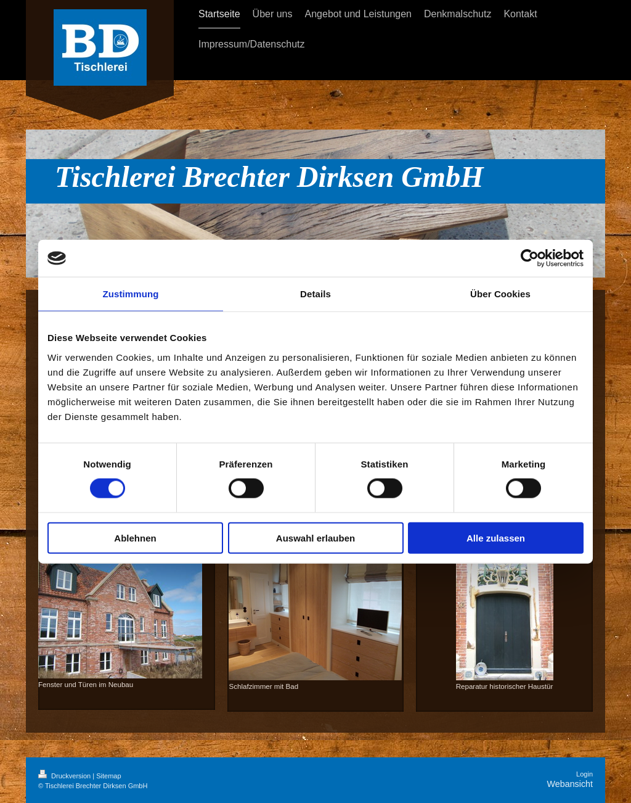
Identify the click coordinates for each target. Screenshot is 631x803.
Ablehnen (135, 537)
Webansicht (570, 784)
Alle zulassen (495, 537)
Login (584, 774)
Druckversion (65, 776)
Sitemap (108, 776)
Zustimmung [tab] (131, 294)
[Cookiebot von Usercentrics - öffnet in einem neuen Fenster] (530, 258)
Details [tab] (315, 294)
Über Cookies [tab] (500, 294)
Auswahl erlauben (315, 537)
